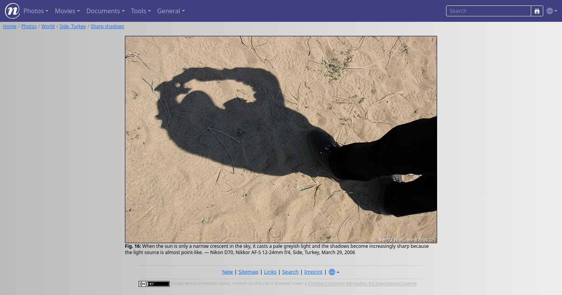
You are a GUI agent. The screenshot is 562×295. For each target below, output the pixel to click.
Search (290, 271)
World (48, 26)
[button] (550, 11)
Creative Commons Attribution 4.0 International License (362, 283)
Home (9, 26)
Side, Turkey (72, 26)
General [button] (168, 11)
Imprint (313, 271)
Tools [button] (138, 11)
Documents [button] (103, 11)
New (227, 271)
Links (270, 271)
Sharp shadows (107, 26)
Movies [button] (65, 11)
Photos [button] (33, 11)
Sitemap (248, 271)
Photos (29, 26)
